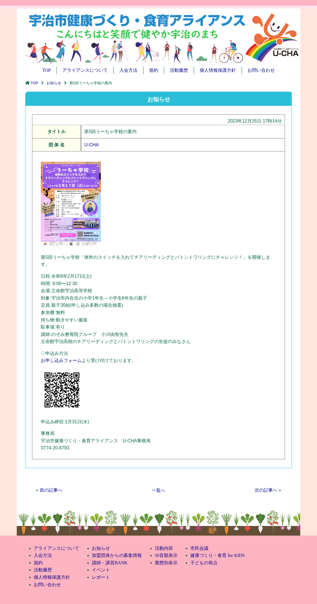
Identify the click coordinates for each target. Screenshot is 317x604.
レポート (101, 577)
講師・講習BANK (109, 562)
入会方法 (128, 70)
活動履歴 (179, 70)
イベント (101, 569)
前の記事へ (51, 490)
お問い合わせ (261, 70)
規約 (153, 70)
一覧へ (158, 490)
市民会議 (199, 548)
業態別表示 (166, 562)
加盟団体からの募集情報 (117, 555)
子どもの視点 (203, 562)
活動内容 (164, 548)
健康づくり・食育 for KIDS (217, 555)
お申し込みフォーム (61, 360)
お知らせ (54, 83)
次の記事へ (266, 490)
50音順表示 (166, 555)
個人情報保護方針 (218, 70)
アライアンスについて (85, 70)
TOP (46, 70)
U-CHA (91, 144)
